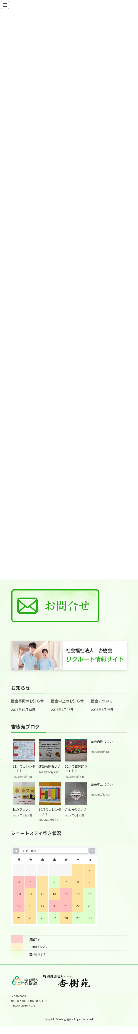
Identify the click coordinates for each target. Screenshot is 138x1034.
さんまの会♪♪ (76, 809)
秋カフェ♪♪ (22, 809)
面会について (102, 701)
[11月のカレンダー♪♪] (24, 750)
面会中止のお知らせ (67, 701)
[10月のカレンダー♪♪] (50, 793)
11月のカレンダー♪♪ (24, 768)
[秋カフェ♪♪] (24, 793)
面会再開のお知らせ (27, 701)
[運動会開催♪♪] (50, 750)
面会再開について (102, 743)
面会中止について (102, 786)
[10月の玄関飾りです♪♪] (76, 750)
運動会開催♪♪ (50, 766)
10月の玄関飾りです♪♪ (76, 768)
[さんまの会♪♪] (76, 793)
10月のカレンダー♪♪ (50, 812)
